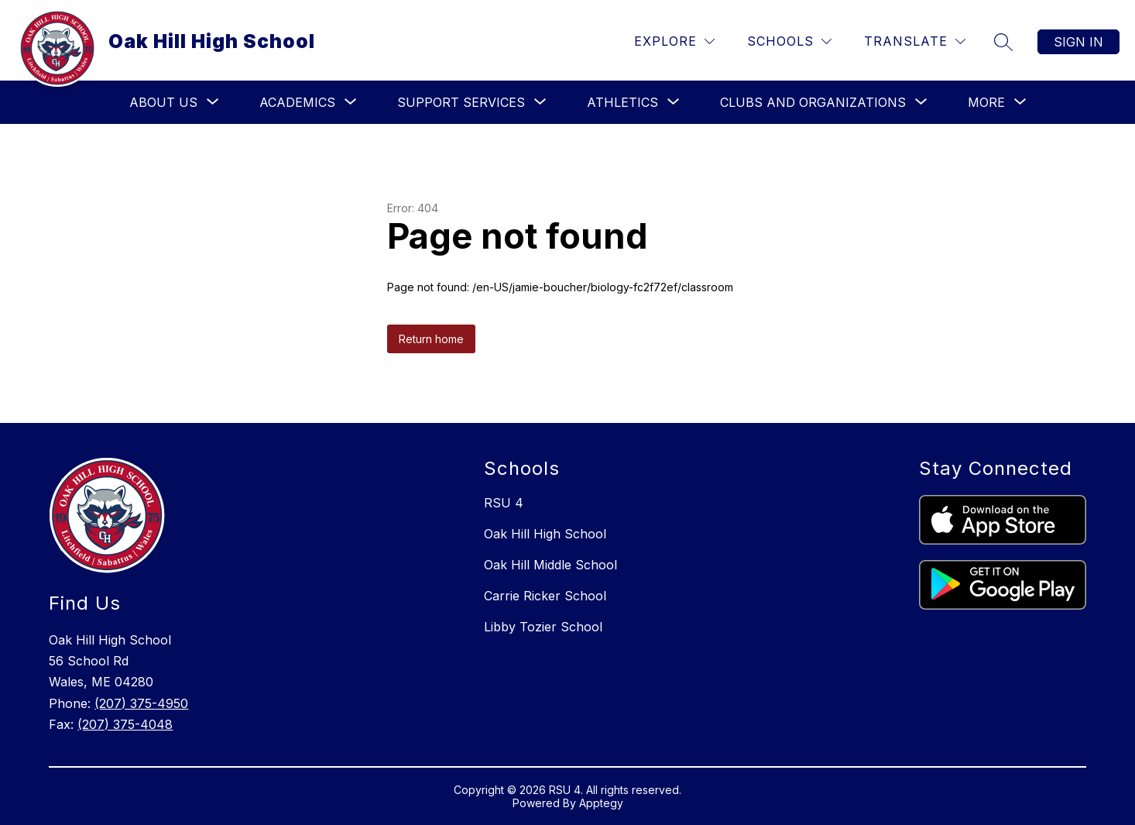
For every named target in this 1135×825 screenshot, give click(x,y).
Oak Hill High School (545, 533)
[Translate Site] (914, 41)
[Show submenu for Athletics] (622, 102)
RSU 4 (503, 502)
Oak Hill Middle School (550, 564)
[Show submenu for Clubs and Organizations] (813, 102)
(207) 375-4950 (141, 703)
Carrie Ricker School (545, 595)
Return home (431, 338)
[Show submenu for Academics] (297, 102)
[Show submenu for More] (986, 102)
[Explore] (674, 41)
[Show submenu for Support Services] (461, 102)
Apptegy (601, 803)
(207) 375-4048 (125, 724)
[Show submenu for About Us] (163, 102)
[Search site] (1003, 42)
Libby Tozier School (543, 626)
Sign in (1078, 42)
